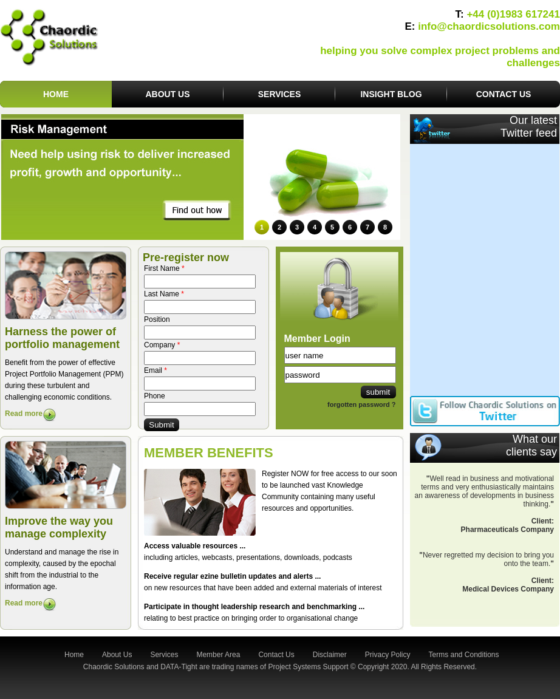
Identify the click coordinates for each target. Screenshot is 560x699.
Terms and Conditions (463, 654)
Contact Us (276, 654)
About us (167, 94)
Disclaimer (330, 654)
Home (56, 94)
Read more (24, 413)
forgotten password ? (361, 404)
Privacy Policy (388, 654)
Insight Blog (391, 94)
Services (279, 94)
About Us (117, 654)
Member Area (218, 654)
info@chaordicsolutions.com (489, 26)
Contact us (503, 94)
